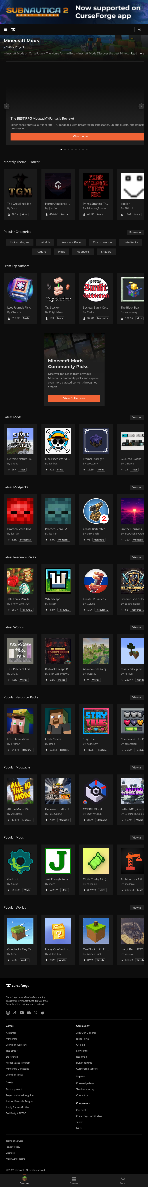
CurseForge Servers (87, 1069)
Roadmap (81, 1057)
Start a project (14, 1089)
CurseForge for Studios (89, 1116)
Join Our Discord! (86, 1033)
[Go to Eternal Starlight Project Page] (96, 449)
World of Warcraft (16, 1045)
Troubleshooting (85, 1089)
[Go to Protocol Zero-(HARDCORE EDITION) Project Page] (20, 519)
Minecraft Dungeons (17, 1069)
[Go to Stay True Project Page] (96, 729)
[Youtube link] (22, 1013)
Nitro (79, 1128)
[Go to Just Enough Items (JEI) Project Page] (58, 870)
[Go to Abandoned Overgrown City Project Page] (96, 659)
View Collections (74, 398)
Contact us (82, 1095)
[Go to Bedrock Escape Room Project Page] (58, 659)
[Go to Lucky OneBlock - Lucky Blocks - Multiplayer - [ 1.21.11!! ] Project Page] (58, 940)
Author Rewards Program (20, 1101)
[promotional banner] (74, 12)
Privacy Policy (13, 1147)
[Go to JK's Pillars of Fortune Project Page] (20, 659)
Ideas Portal (82, 1039)
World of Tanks (14, 1075)
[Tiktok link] (15, 1013)
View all (137, 417)
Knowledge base (85, 1083)
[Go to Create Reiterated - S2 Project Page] (96, 519)
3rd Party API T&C (16, 1113)
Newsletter (82, 1051)
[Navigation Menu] (5, 29)
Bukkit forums (84, 1063)
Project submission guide (19, 1095)
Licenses (10, 1153)
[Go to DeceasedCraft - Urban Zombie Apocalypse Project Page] (58, 799)
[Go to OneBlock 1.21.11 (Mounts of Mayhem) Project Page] (96, 940)
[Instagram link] (8, 1013)
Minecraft (11, 1039)
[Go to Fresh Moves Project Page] (58, 729)
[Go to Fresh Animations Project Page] (20, 729)
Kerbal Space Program (18, 1063)
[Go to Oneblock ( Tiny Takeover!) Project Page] (20, 940)
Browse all (135, 232)
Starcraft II (12, 1057)
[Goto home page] (13, 29)
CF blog (80, 1045)
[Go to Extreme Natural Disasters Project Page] (20, 449)
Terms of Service (14, 1141)
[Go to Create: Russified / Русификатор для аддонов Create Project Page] (96, 589)
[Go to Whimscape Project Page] (58, 589)
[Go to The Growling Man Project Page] (20, 194)
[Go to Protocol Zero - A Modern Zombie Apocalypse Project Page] (58, 519)
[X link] (35, 1013)
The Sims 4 (12, 1051)
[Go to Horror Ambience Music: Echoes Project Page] (58, 194)
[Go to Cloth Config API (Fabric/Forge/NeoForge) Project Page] (96, 870)
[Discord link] (29, 1013)
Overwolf (81, 1110)
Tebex (79, 1122)
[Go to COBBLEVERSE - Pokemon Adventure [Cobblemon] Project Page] (96, 799)
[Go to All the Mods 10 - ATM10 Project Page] (20, 799)
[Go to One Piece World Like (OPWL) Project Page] (58, 449)
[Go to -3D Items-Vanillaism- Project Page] (20, 589)
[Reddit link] (42, 1013)
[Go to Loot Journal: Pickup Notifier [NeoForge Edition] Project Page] (20, 298)
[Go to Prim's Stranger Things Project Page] (96, 194)
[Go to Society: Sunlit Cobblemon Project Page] (96, 298)
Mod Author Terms (15, 1159)
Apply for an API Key (17, 1107)
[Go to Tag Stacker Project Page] (58, 298)
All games (11, 1033)
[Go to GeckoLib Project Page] (20, 870)
